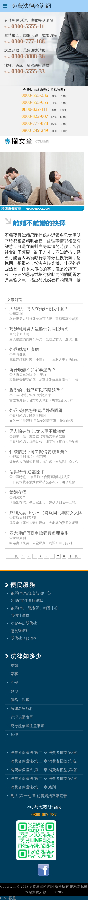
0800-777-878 (35, 123)
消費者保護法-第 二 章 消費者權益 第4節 (44, 753)
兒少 (14, 691)
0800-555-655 (35, 102)
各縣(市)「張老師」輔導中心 (34, 608)
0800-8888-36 (28, 56)
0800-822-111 (35, 109)
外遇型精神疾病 (24, 349)
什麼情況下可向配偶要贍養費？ (39, 451)
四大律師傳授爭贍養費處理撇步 (39, 533)
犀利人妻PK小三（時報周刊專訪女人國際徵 (45, 512)
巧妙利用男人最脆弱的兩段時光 (39, 329)
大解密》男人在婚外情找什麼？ (39, 308)
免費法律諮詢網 (41, 886)
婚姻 (14, 665)
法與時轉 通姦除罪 (26, 472)
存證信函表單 (22, 717)
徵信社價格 (20, 615)
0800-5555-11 (27, 26)
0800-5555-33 (28, 71)
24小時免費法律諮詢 (44, 807)
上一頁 (13, 556)
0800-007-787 (44, 814)
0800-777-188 (28, 41)
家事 (14, 674)
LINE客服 (8, 898)
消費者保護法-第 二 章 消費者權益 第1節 (44, 778)
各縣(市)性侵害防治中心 (31, 593)
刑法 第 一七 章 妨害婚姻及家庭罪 (39, 796)
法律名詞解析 (22, 709)
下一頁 (74, 556)
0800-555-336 (35, 95)
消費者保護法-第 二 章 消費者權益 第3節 (44, 761)
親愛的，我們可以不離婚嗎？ (36, 390)
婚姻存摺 (17, 492)
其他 (14, 735)
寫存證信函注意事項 (27, 726)
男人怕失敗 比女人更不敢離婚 (37, 431)
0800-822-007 (35, 116)
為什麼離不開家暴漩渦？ (32, 369)
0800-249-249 (35, 130)
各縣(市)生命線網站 (27, 600)
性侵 (14, 683)
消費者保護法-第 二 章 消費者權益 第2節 (44, 770)
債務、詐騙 (20, 700)
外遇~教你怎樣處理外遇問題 (35, 410)
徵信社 (31, 623)
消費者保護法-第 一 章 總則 (33, 787)
